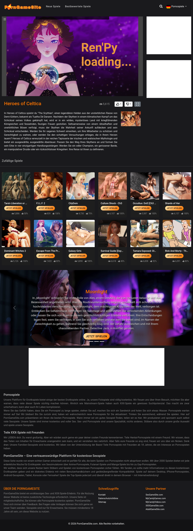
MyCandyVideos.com (156, 502)
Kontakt (102, 495)
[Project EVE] (102, 341)
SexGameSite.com (154, 495)
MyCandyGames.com (156, 498)
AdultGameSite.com (155, 509)
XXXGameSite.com (154, 505)
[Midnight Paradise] (96, 341)
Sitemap (102, 502)
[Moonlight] (91, 341)
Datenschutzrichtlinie (108, 498)
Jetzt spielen (13, 208)
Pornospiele (175, 6)
